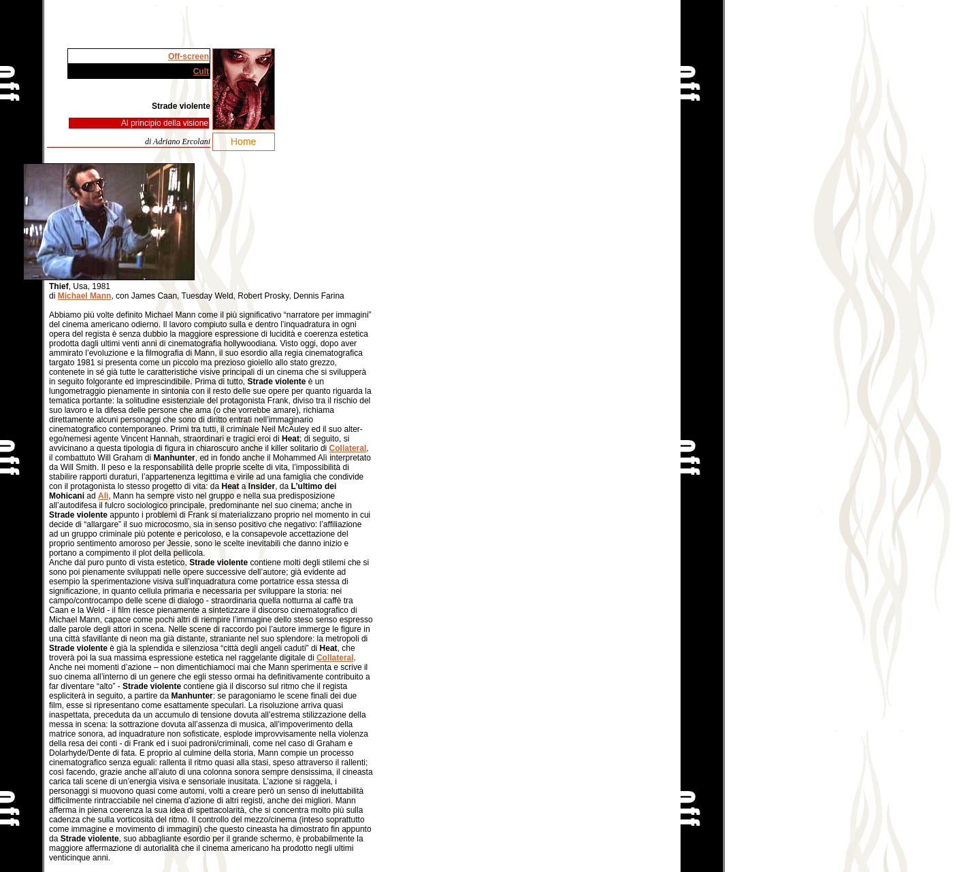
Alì (103, 496)
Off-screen (188, 56)
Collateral (348, 448)
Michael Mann (85, 296)
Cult (201, 71)
